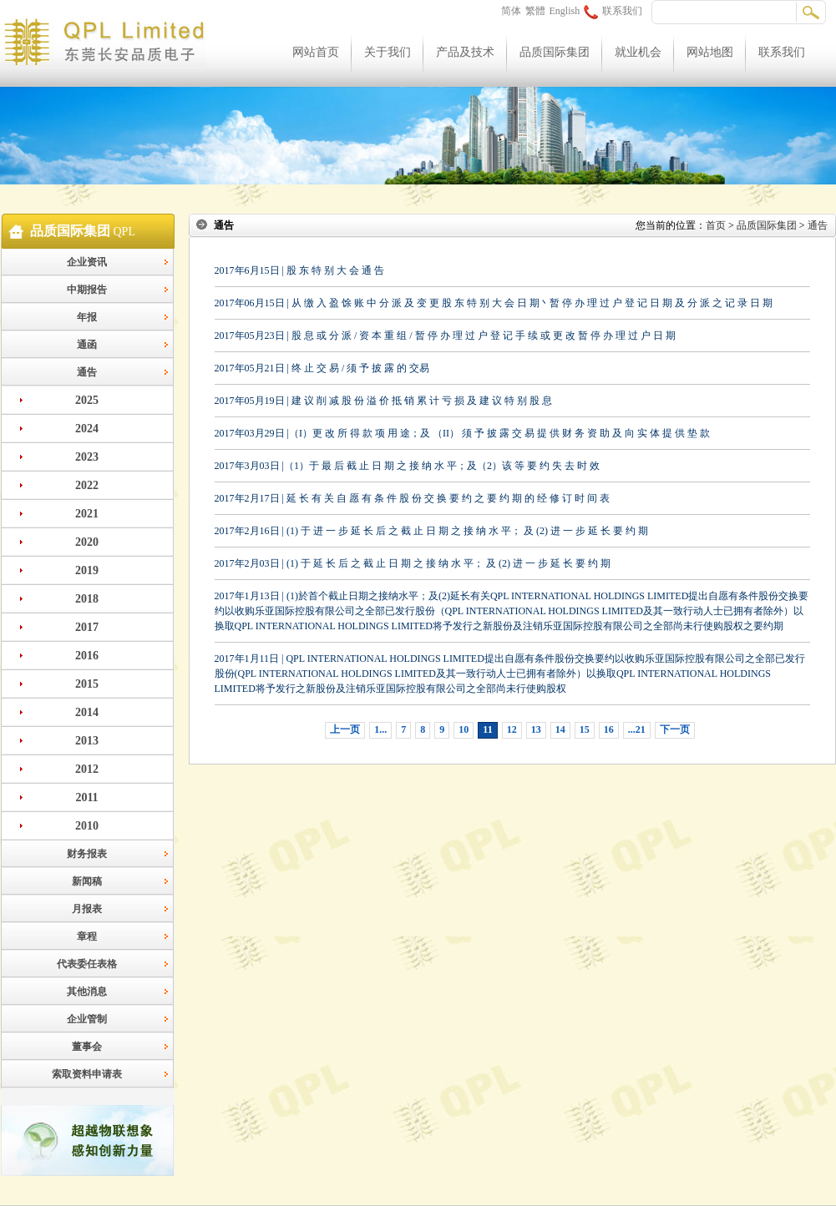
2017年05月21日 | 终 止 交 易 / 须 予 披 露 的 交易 (322, 368)
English (565, 11)
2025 (87, 400)
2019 (87, 570)
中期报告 (87, 289)
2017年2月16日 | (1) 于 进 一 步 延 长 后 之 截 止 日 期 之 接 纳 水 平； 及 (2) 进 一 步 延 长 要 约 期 (431, 531)
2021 (87, 513)
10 (464, 729)
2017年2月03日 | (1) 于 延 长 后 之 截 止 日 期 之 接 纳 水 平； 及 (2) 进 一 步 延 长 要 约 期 (413, 563)
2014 (87, 712)
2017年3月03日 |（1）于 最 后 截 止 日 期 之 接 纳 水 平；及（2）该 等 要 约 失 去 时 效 (407, 466)
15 (585, 729)
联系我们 (613, 11)
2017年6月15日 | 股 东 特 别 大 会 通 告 (299, 270)
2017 (87, 627)
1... (380, 729)
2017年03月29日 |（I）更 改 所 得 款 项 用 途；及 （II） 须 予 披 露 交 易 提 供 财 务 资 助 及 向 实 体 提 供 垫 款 (462, 433)
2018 (87, 599)
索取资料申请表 (87, 1074)
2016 (87, 655)
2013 (87, 740)
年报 (87, 317)
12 (512, 729)
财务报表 (87, 854)
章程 (87, 936)
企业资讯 (87, 262)
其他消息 (87, 991)
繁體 (535, 11)
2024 (87, 428)
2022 (87, 485)
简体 (511, 11)
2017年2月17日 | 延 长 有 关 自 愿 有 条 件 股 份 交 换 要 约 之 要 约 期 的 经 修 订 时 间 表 (412, 498)
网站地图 (710, 52)
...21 (637, 729)
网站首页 (315, 52)
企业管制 (87, 1019)
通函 (87, 345)
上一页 (345, 729)
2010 (87, 826)
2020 (87, 542)
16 (609, 729)
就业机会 (638, 52)
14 (560, 729)
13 (536, 729)
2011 (86, 797)
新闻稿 (87, 881)
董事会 (87, 1046)
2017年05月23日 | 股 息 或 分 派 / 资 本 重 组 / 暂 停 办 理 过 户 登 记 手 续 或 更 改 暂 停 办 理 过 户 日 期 (445, 335)
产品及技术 (465, 52)
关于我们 (387, 52)
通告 (87, 372)
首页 (716, 225)
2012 (87, 769)
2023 (87, 457)
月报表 (87, 909)
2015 (87, 684)
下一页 (675, 729)
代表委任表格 (87, 964)
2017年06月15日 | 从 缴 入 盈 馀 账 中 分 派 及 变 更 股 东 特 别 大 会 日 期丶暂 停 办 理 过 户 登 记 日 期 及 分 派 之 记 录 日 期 (494, 303)
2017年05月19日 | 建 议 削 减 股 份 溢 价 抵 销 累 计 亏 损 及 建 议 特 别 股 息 (383, 400)
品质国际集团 (554, 52)
